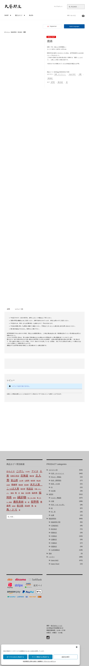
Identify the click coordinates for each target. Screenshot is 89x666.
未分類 (53, 491)
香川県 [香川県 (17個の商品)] (20, 505)
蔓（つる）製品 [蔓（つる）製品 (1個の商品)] (32, 498)
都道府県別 (13, 32)
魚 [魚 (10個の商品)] (32, 506)
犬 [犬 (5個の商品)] (19, 493)
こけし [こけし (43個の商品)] (20, 471)
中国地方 (54, 543)
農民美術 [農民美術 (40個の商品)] (18, 501)
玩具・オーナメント (60, 74)
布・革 (53, 512)
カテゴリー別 (53, 470)
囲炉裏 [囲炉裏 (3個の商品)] (32, 476)
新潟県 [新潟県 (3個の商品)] (26, 485)
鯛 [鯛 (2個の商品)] (35, 506)
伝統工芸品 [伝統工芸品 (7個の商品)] (14, 476)
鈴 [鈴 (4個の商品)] (25, 502)
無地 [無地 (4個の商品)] (12, 493)
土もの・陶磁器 (56, 498)
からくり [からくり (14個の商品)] (10, 471)
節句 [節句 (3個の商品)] (14, 498)
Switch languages (74, 26)
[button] (77, 647)
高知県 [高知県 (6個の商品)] (27, 506)
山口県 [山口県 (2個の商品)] (21, 480)
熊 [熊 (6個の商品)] (16, 493)
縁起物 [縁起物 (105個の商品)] (21, 497)
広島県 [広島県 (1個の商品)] (8, 485)
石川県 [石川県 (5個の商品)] (27, 493)
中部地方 (54, 536)
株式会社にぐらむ (56, 625)
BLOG (31, 15)
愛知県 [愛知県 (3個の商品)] (21, 485)
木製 (80, 74)
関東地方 (54, 532)
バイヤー (52, 557)
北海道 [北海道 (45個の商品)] (24, 475)
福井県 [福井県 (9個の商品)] (34, 493)
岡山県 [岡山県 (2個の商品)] (39, 480)
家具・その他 (55, 484)
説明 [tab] (8, 309)
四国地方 (54, 546)
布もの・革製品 (56, 477)
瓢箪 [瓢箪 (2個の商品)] (22, 493)
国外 (50, 553)
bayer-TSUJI (55, 564)
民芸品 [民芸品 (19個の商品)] (30, 489)
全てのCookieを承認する (15, 657)
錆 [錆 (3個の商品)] (28, 502)
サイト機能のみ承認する (40, 657)
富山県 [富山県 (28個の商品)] (14, 480)
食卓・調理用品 (56, 480)
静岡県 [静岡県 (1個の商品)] (13, 506)
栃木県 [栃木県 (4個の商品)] (23, 489)
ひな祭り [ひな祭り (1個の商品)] (28, 471)
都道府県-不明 (55, 522)
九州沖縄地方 (55, 550)
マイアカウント (58, 6)
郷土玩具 (60, 82)
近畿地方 (54, 539)
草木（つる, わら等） (58, 505)
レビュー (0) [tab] (19, 309)
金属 (52, 515)
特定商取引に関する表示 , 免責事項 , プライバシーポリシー (39, 661)
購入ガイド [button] (20, 15)
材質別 (51, 494)
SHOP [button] (8, 15)
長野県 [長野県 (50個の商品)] (35, 501)
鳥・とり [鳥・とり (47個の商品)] (11, 509)
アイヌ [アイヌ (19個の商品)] (34, 471)
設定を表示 (65, 657)
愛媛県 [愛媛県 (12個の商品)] (14, 485)
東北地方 (20, 32)
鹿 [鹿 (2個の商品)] (19, 510)
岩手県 (53, 82)
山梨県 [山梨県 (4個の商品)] (27, 480)
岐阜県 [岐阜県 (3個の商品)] (33, 480)
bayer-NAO (72, 74)
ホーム (8, 32)
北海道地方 (54, 525)
